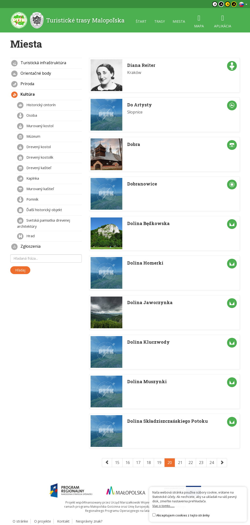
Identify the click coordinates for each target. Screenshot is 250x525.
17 (138, 462)
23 (201, 462)
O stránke (20, 521)
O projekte (42, 521)
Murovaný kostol (35, 126)
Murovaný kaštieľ (35, 189)
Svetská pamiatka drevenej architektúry (43, 223)
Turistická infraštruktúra (38, 63)
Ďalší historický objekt (39, 210)
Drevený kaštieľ (34, 168)
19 (159, 462)
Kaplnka (28, 178)
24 (211, 462)
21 (180, 462)
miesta (179, 21)
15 (117, 462)
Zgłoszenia (26, 247)
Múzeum (28, 137)
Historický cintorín (36, 105)
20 (169, 462)
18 (148, 462)
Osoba (27, 116)
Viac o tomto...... (163, 506)
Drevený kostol (34, 147)
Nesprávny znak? (89, 521)
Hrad (26, 236)
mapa (199, 21)
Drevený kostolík (35, 157)
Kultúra (23, 95)
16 (127, 462)
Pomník (27, 199)
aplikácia (222, 21)
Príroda (22, 84)
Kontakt (63, 521)
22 (190, 462)
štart (141, 21)
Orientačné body (31, 74)
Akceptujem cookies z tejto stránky (183, 515)
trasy (159, 21)
